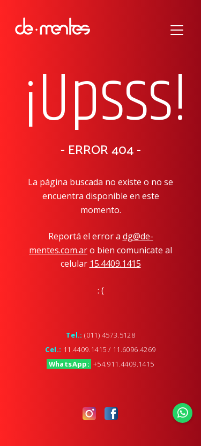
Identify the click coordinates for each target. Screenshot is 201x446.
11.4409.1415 (85, 349)
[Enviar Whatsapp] (182, 413)
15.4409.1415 (115, 263)
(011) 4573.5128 (109, 335)
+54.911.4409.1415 (123, 364)
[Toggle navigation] (177, 28)
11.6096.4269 (134, 349)
